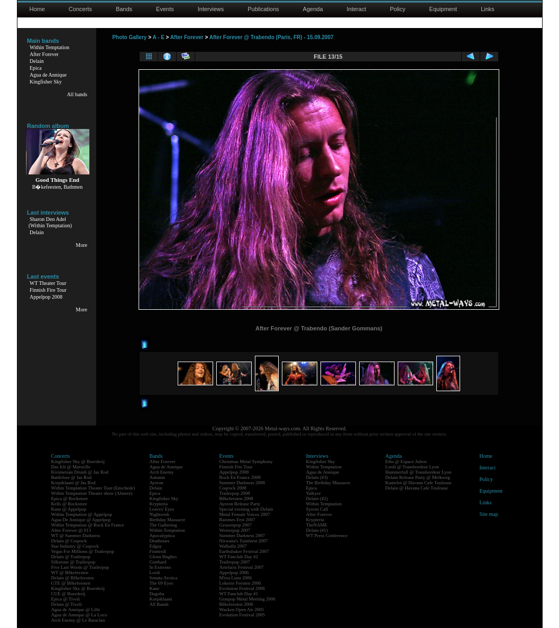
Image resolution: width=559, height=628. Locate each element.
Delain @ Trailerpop (70, 556)
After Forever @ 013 (71, 530)
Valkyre (313, 493)
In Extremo (160, 567)
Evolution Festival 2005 (242, 614)
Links (487, 9)
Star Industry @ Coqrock (75, 546)
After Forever (44, 54)
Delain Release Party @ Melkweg (418, 477)
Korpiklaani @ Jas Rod (73, 482)
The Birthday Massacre (328, 482)
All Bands (159, 604)
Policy (397, 9)
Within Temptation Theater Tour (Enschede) (93, 488)
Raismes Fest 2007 (237, 519)
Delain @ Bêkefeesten (72, 577)
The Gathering (163, 525)
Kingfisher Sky (46, 82)
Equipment (443, 9)
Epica (36, 68)
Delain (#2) (317, 498)
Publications (263, 9)
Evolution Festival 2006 (242, 588)
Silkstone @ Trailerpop (73, 562)
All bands (77, 94)
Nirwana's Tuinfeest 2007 (243, 540)
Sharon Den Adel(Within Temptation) (50, 222)
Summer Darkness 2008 (242, 482)
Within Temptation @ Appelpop (81, 514)
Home (37, 9)
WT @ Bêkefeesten (70, 572)
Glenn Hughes (163, 556)
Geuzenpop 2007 (235, 525)
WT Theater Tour (48, 283)
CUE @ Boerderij (68, 593)
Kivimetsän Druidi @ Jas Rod (79, 472)
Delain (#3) (317, 477)
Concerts (80, 9)
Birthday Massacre (168, 519)
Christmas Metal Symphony (246, 461)
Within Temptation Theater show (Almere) (92, 493)
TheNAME (317, 525)
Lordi (155, 572)
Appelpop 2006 (234, 572)
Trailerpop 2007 (234, 562)
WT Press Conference (327, 535)
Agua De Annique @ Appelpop (81, 519)
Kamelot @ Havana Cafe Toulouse (419, 482)
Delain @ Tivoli (66, 604)
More (81, 245)
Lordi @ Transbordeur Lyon (412, 466)
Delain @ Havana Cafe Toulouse (417, 488)
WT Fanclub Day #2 (239, 556)
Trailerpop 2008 (234, 493)
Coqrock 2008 (232, 488)
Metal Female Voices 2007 (244, 514)
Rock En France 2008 (240, 477)
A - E (158, 37)
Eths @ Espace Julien (406, 461)
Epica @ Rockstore (69, 498)
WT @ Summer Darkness (75, 535)
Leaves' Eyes (162, 509)
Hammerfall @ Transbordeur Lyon (419, 472)
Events (165, 9)
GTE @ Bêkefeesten (70, 583)
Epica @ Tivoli (65, 599)
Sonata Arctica (164, 577)
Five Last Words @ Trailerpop (80, 567)
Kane (155, 588)
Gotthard (158, 562)
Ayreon (156, 482)
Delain (37, 61)
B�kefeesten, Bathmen (57, 187)
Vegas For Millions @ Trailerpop (82, 551)
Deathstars (160, 540)
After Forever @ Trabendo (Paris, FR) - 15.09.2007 (271, 37)
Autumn (158, 477)
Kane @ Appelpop (69, 509)
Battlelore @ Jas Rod (71, 477)
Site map (489, 514)
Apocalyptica (162, 535)
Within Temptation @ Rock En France (87, 525)
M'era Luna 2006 (235, 577)
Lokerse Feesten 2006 (240, 583)
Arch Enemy (162, 472)
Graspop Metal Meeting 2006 (247, 599)
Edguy (156, 546)
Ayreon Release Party (240, 503)
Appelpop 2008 (46, 297)
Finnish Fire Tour (48, 290)
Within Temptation (49, 47)
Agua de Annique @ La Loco (79, 614)
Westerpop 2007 (235, 530)
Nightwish (160, 514)
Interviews (211, 9)
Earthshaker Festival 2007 (244, 551)
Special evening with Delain (246, 509)
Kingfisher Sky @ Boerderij (78, 461)
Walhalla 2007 (233, 546)
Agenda (313, 9)
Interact (356, 9)
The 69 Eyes (161, 583)
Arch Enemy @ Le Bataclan (78, 620)
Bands (124, 9)
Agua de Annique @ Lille (75, 609)
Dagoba (157, 593)
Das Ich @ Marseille (71, 466)
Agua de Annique (48, 75)
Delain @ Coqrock (69, 540)
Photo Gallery (129, 37)
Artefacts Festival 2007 (241, 567)
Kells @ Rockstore (69, 503)
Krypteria (159, 503)
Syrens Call (317, 509)
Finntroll (158, 551)
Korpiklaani (161, 599)
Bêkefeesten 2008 (236, 498)
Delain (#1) (317, 530)
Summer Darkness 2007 (242, 535)
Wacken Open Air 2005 (241, 609)
